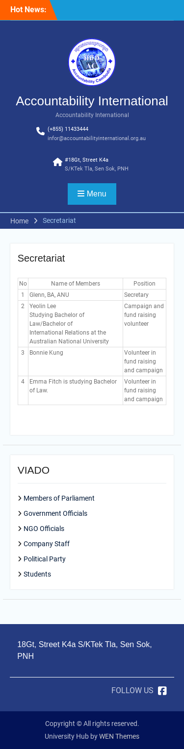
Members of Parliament (59, 498)
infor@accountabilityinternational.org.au (97, 138)
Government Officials (55, 513)
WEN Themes (119, 736)
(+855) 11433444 (68, 129)
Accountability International (92, 101)
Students (37, 574)
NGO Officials (44, 528)
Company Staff (47, 544)
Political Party (45, 559)
